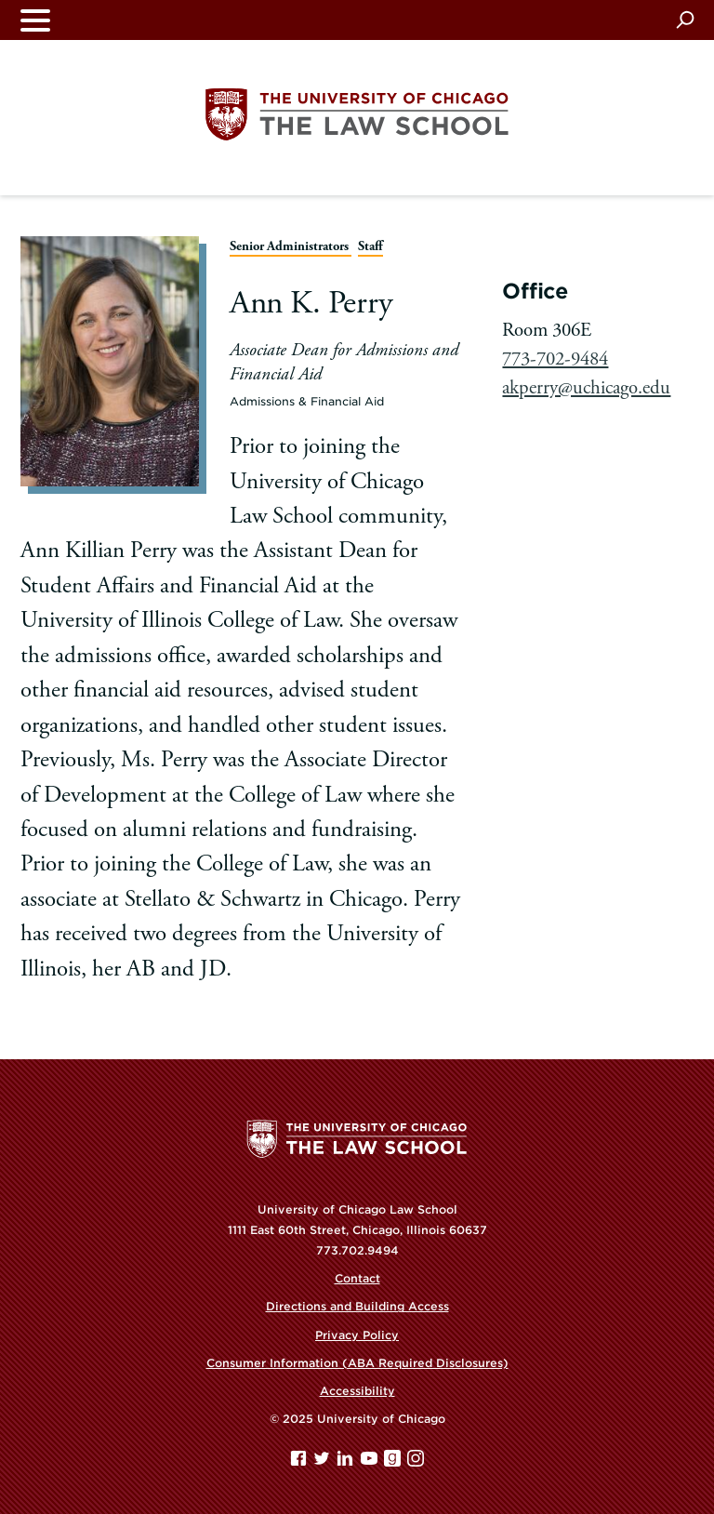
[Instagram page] (415, 1462)
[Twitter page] (323, 1462)
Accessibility (357, 1391)
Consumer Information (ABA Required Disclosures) (357, 1363)
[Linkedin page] (347, 1462)
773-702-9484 (555, 359)
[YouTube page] (371, 1462)
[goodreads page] (394, 1462)
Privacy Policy (357, 1335)
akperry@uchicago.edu (586, 388)
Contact (357, 1278)
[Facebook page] (300, 1462)
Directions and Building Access (357, 1306)
